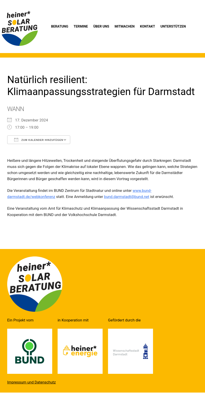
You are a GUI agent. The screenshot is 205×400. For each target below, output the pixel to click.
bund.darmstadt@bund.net (126, 196)
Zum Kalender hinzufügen (38, 140)
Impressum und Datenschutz (31, 382)
